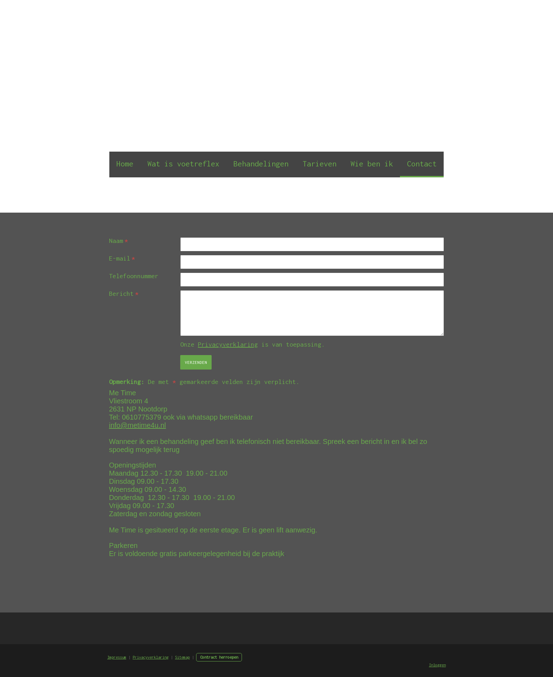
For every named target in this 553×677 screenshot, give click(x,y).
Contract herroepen (219, 657)
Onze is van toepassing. (252, 344)
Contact (422, 163)
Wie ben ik (372, 163)
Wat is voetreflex (183, 163)
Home (124, 163)
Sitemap (182, 657)
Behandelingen (260, 163)
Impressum (116, 657)
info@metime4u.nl (137, 425)
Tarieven (319, 163)
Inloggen (437, 665)
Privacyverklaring (228, 344)
